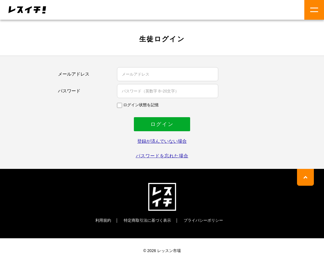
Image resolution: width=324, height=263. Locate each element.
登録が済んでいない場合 (162, 141)
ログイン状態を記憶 (141, 105)
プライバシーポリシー (203, 220)
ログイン (162, 124)
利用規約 (103, 220)
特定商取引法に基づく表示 (147, 220)
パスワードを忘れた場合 (162, 155)
